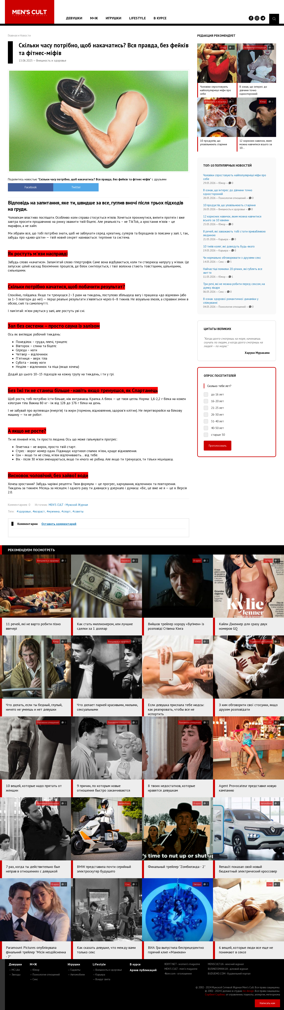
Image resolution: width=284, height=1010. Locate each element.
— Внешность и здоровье (107, 970)
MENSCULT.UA (226, 964)
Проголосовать (217, 445)
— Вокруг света (101, 979)
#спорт (66, 511)
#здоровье (24, 511)
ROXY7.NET (182, 964)
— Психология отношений (45, 974)
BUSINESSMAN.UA (228, 969)
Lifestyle (137, 18)
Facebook (31, 187)
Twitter (76, 187)
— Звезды (15, 974)
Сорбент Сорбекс (215, 994)
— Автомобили (76, 974)
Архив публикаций (143, 970)
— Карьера (99, 974)
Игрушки (113, 18)
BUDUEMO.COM (229, 973)
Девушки (74, 18)
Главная (13, 35)
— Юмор (34, 970)
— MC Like (14, 970)
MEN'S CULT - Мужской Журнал (68, 505)
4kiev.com (178, 973)
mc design (248, 991)
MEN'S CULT (180, 969)
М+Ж (94, 18)
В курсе (160, 18)
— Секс (34, 979)
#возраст (39, 511)
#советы (78, 511)
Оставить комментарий (58, 524)
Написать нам (267, 1003)
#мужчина (53, 511)
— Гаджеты (74, 970)
